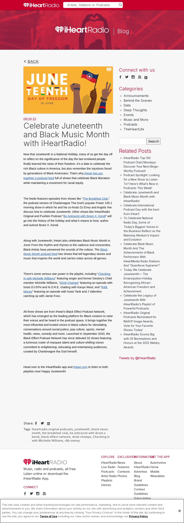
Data (127, 105)
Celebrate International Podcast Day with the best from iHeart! (141, 210)
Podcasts (130, 124)
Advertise (140, 471)
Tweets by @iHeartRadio (137, 358)
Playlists (106, 480)
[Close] (179, 510)
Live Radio (108, 467)
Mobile (154, 471)
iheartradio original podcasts (52, 429)
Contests (123, 471)
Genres (106, 485)
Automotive (158, 462)
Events (129, 115)
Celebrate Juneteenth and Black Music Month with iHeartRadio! (141, 197)
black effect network (56, 436)
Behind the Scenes (138, 100)
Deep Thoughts (135, 110)
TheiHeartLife (134, 129)
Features (123, 467)
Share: (28, 423)
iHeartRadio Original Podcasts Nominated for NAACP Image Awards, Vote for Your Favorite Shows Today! (140, 321)
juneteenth (82, 429)
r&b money (72, 440)
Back (33, 61)
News (121, 462)
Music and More (136, 120)
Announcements (136, 96)
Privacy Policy (138, 516)
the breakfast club (55, 433)
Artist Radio (109, 476)
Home (154, 467)
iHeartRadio (45, 462)
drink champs (81, 436)
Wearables (157, 476)
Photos (122, 476)
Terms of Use (48, 516)
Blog (137, 476)
